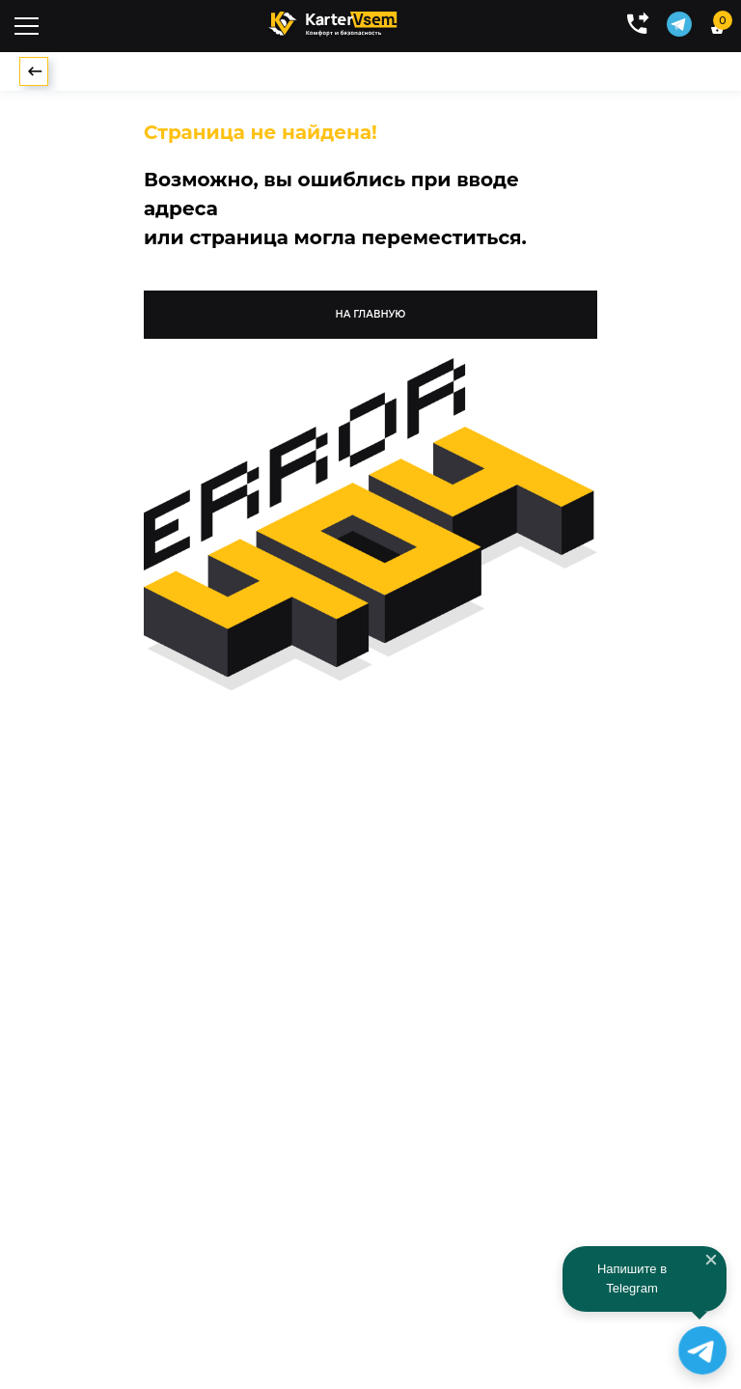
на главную (371, 314)
